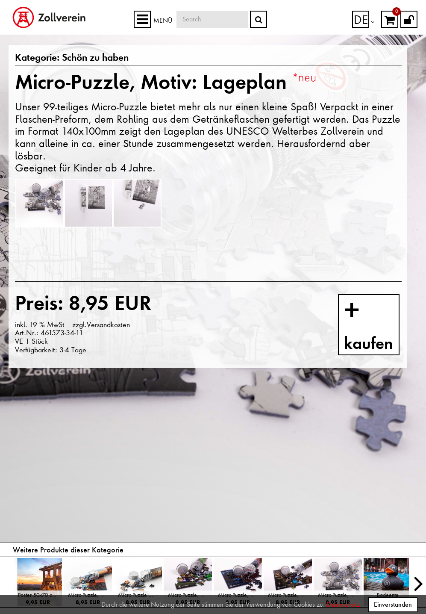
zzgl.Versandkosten (100, 324)
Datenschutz (343, 604)
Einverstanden (393, 604)
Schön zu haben (81, 58)
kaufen (380, 323)
